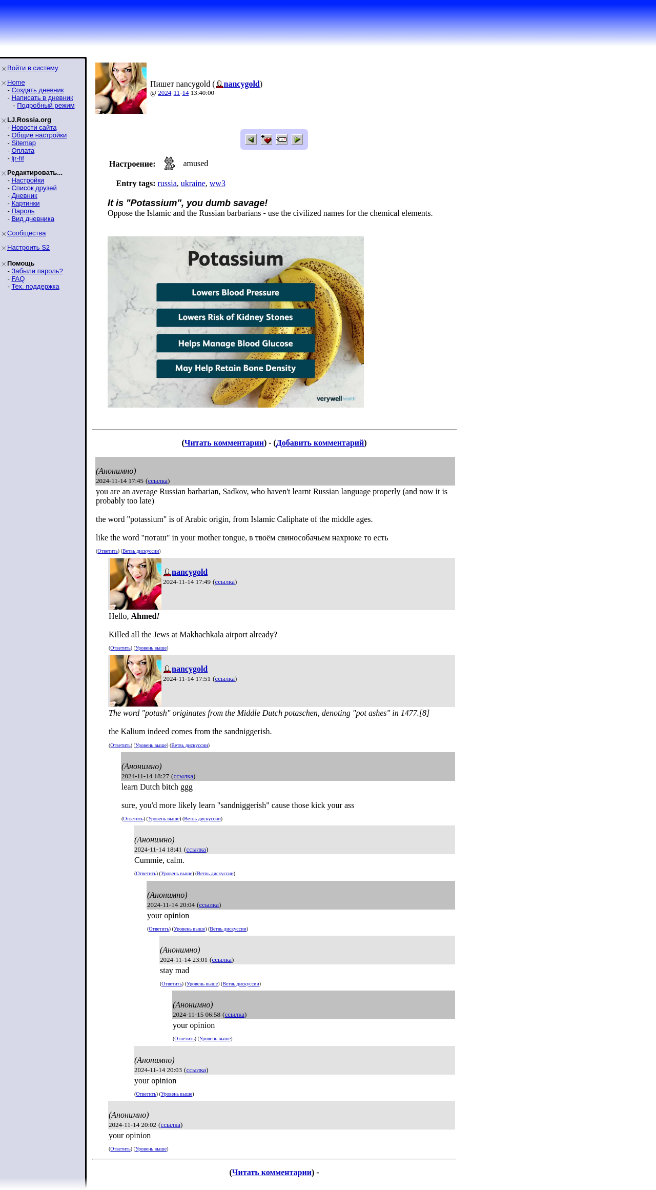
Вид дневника (32, 219)
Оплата (22, 150)
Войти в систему (32, 68)
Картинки (25, 203)
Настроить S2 (28, 247)
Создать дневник (37, 90)
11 (177, 92)
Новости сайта (33, 127)
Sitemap (23, 143)
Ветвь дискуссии (140, 551)
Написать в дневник (42, 98)
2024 (164, 92)
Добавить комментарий (320, 442)
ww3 (217, 183)
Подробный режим (45, 105)
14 (185, 92)
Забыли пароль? (37, 271)
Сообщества (26, 233)
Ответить (107, 551)
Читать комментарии (224, 442)
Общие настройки (39, 135)
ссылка (158, 481)
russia (166, 183)
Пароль (22, 211)
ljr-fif (17, 158)
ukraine (193, 183)
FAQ (18, 279)
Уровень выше (151, 648)
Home (16, 82)
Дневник (24, 195)
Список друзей (33, 188)
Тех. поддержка (35, 286)
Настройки (27, 180)
